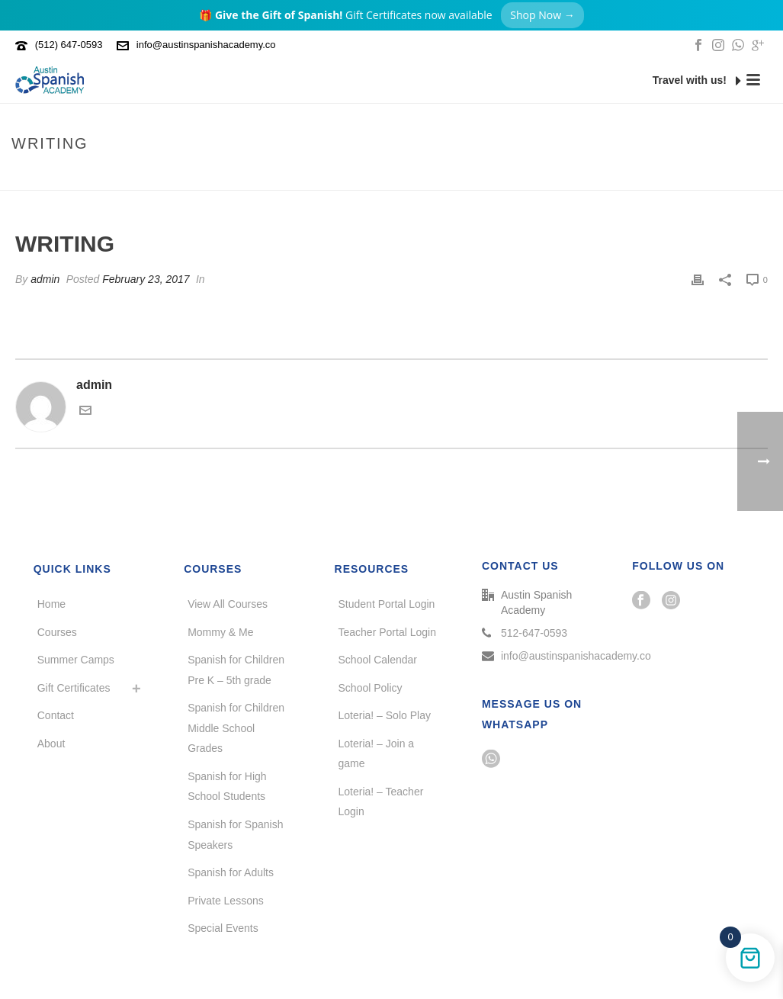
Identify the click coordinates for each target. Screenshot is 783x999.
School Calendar (378, 660)
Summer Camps (75, 660)
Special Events (223, 928)
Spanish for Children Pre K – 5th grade (236, 670)
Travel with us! (697, 80)
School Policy (371, 688)
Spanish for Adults (231, 872)
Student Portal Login (387, 604)
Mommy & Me (220, 632)
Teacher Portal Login (387, 632)
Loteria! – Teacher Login (381, 801)
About (51, 743)
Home (697, 176)
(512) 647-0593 (69, 44)
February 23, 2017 (145, 279)
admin (44, 279)
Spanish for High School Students (227, 786)
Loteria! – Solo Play (385, 715)
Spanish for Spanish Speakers (235, 834)
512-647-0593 (534, 633)
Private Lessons (226, 901)
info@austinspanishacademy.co (206, 44)
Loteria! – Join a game (377, 753)
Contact (55, 715)
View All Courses (228, 604)
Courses (57, 632)
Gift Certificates (74, 688)
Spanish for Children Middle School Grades (236, 728)
